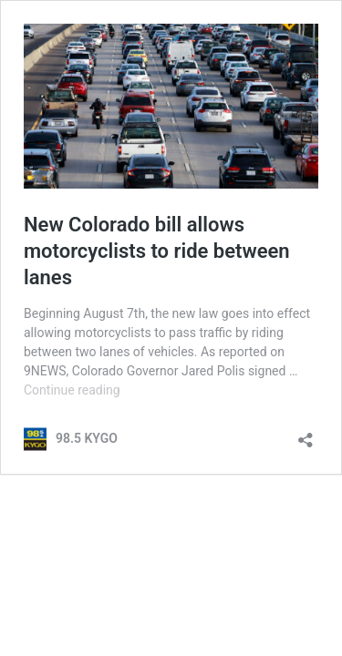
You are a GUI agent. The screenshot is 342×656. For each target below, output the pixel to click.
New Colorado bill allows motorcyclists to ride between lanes (157, 250)
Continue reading (72, 390)
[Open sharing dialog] (305, 434)
